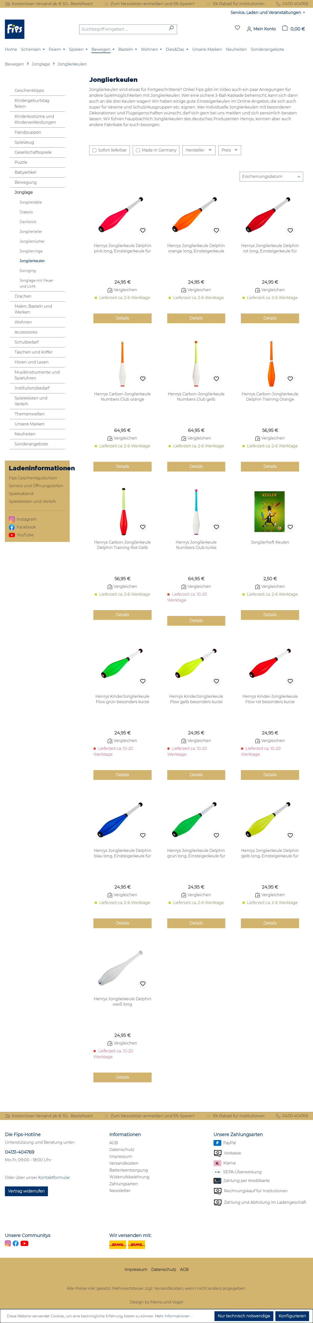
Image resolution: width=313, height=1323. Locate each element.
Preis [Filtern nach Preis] (230, 150)
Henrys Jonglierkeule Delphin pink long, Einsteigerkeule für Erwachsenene (122, 248)
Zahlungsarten (123, 1184)
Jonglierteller (31, 231)
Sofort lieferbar (112, 150)
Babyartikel (25, 172)
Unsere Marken (30, 424)
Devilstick (28, 222)
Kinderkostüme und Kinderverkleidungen (35, 119)
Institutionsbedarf (32, 388)
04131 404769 (292, 4)
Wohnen (23, 322)
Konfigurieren (292, 1316)
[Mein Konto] (261, 29)
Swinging (28, 271)
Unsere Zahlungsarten (238, 1134)
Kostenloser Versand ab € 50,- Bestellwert (49, 4)
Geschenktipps (29, 90)
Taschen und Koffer (34, 352)
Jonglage (24, 192)
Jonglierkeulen (32, 261)
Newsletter (120, 1190)
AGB (113, 1142)
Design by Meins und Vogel (156, 1302)
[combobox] (122, 29)
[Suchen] (171, 29)
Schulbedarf (26, 342)
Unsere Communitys (27, 1235)
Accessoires (26, 332)
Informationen (125, 1134)
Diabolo (26, 212)
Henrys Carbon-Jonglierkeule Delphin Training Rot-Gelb (122, 545)
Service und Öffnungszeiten (36, 486)
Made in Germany (159, 150)
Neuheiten (25, 434)
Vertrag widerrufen (26, 1191)
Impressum (120, 1156)
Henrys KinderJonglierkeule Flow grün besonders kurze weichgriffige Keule (122, 699)
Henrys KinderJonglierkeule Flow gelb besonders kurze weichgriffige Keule (196, 699)
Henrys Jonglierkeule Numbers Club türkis (196, 545)
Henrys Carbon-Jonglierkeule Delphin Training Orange (270, 397)
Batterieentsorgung (128, 1170)
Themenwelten (30, 414)
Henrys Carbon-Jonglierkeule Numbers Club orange (122, 397)
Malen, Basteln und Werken (33, 309)
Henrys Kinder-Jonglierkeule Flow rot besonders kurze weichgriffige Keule (270, 699)
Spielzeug (24, 142)
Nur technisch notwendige (244, 1316)
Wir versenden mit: (130, 1235)
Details (122, 318)
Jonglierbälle (31, 202)
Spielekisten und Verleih (31, 401)
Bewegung (26, 182)
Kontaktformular (54, 1177)
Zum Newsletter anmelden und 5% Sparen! (149, 4)
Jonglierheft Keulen (270, 542)
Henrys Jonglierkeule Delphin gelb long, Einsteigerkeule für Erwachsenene (270, 853)
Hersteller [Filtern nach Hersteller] (199, 150)
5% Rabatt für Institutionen (235, 4)
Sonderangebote (31, 444)
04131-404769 (19, 1152)
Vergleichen (122, 290)
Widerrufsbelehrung (129, 1177)
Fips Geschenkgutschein (33, 478)
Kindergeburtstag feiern (32, 103)
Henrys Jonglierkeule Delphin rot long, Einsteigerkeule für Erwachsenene (270, 248)
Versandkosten (123, 1163)
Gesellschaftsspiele (33, 152)
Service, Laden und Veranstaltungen (266, 12)
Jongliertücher (32, 241)
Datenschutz (121, 1149)
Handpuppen (28, 132)
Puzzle (21, 162)
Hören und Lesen (32, 362)
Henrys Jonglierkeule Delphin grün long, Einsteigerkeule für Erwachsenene (196, 853)
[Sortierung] (271, 177)
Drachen (23, 296)
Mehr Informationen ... (174, 1316)
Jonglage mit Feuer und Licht (36, 283)
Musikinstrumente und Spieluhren (37, 375)
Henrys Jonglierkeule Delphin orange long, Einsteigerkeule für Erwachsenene (196, 248)
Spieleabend (21, 493)
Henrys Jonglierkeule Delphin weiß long (122, 1002)
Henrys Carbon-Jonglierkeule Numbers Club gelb (196, 397)
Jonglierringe (31, 251)
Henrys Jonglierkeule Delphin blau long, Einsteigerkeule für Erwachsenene (122, 853)
